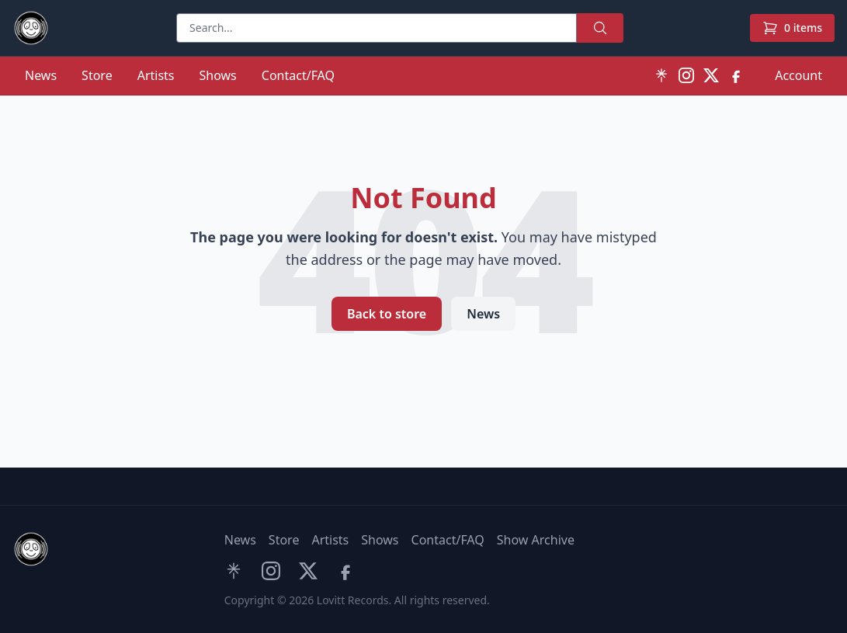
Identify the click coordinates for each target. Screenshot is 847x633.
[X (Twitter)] (711, 75)
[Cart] (792, 28)
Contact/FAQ (298, 75)
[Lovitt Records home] (31, 28)
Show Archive (536, 539)
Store (97, 75)
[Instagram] (686, 75)
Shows (218, 75)
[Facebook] (736, 75)
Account (798, 75)
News (41, 75)
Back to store (386, 313)
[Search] (376, 28)
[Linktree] (661, 75)
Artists (156, 75)
